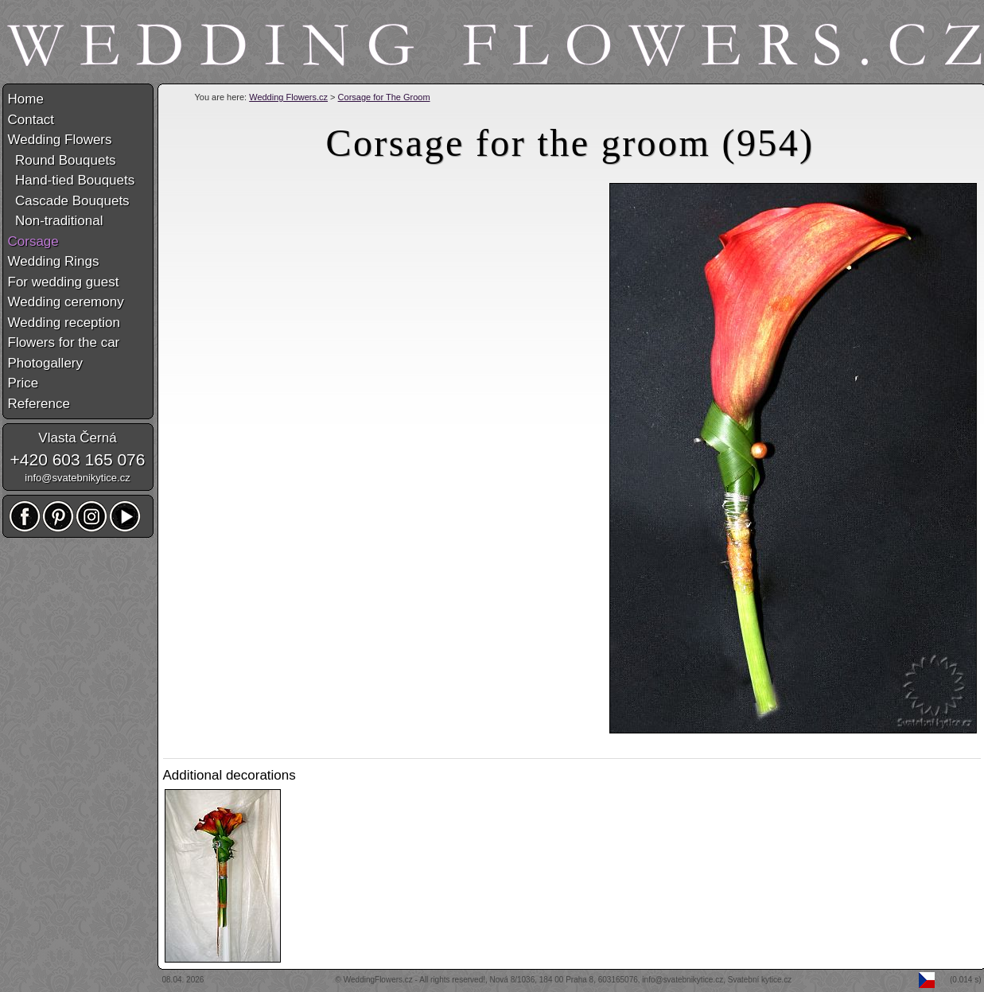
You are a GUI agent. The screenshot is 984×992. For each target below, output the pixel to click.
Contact (31, 119)
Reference (39, 403)
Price (23, 383)
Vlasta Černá (77, 437)
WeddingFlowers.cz (378, 979)
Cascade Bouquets (69, 200)
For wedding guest (63, 282)
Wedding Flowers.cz (288, 97)
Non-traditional (55, 220)
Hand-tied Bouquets (71, 180)
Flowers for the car (64, 342)
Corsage (33, 241)
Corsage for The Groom (384, 97)
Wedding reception (64, 322)
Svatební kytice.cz (760, 979)
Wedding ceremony (66, 301)
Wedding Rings (53, 261)
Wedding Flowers (60, 139)
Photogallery (46, 363)
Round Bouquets (62, 160)
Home (26, 99)
